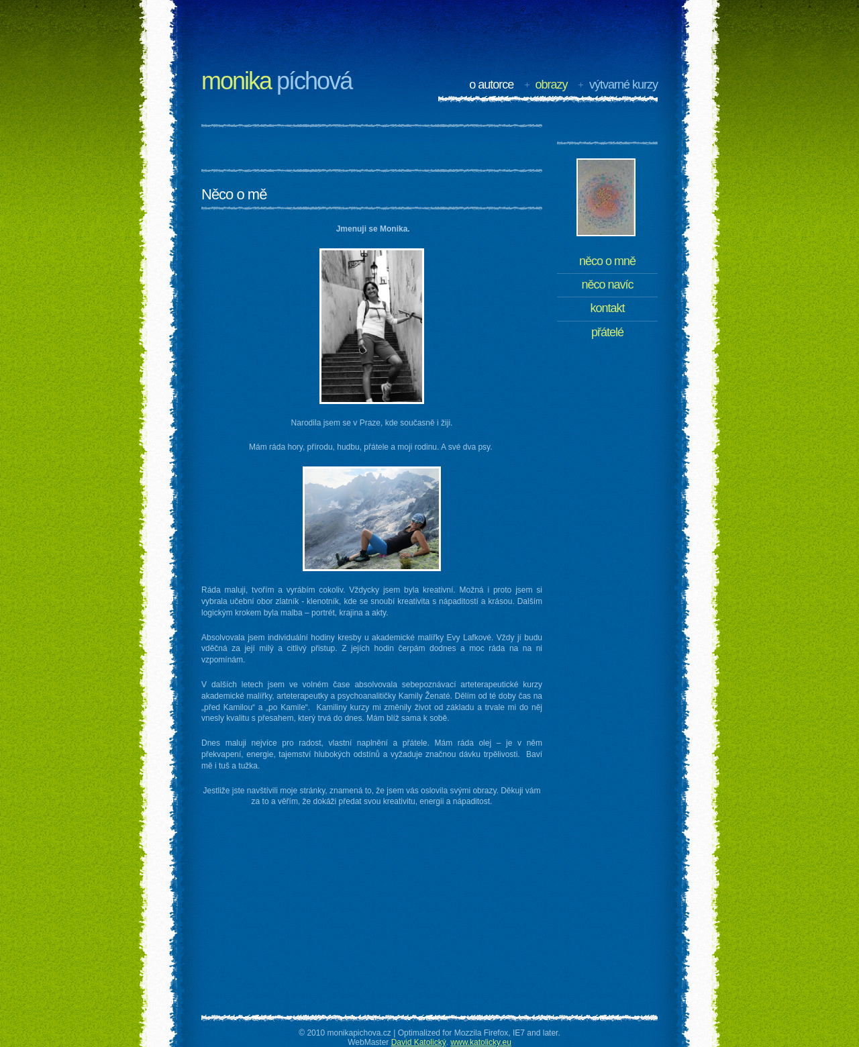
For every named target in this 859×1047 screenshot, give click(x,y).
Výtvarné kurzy (623, 84)
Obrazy (552, 84)
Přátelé (607, 332)
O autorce (491, 84)
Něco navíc (607, 284)
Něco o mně (607, 261)
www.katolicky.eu (480, 1042)
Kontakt (607, 308)
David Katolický (418, 1042)
